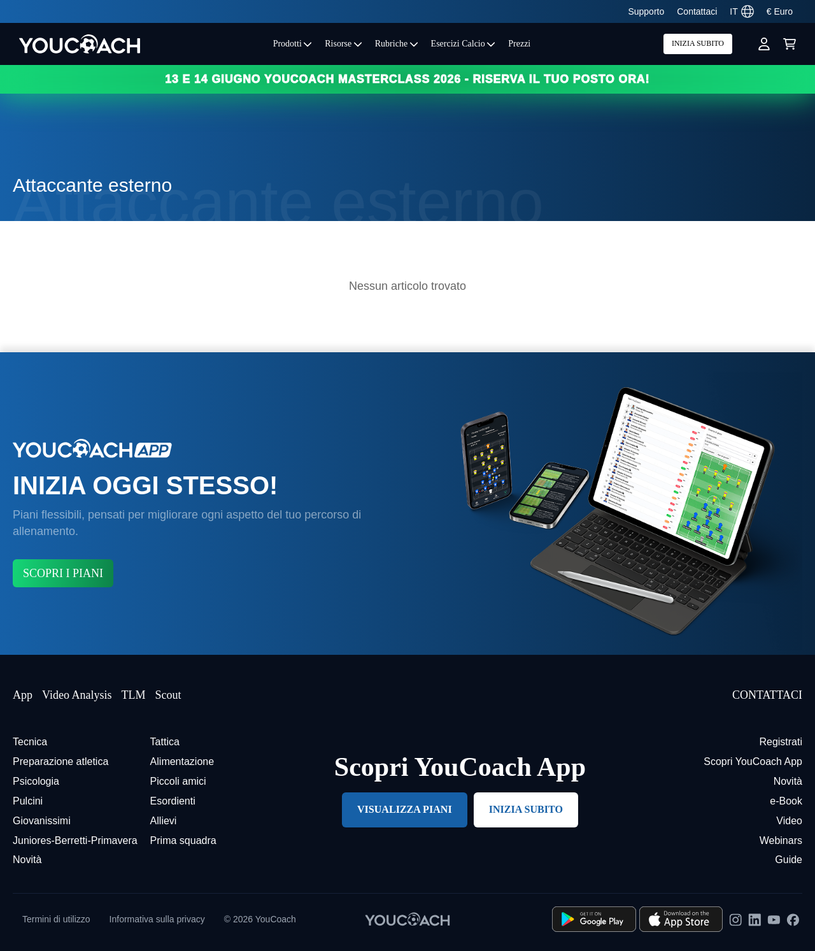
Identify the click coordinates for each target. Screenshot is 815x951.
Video (789, 820)
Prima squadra (183, 840)
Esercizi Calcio (463, 43)
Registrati (780, 741)
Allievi (163, 820)
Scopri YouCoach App (753, 761)
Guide (788, 859)
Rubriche (396, 43)
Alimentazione (182, 761)
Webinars (781, 840)
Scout (168, 695)
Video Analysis (76, 695)
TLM (133, 695)
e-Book (786, 801)
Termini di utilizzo (56, 919)
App (22, 695)
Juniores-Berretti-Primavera (75, 840)
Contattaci (697, 11)
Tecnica (30, 741)
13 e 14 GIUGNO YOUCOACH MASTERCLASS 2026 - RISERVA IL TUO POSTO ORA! (407, 79)
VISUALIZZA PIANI (404, 809)
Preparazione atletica (60, 761)
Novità (27, 859)
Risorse (343, 43)
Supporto (646, 11)
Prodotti (293, 43)
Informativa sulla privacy (157, 919)
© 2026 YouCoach (260, 919)
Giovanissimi (42, 820)
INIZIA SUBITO (698, 43)
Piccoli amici (178, 781)
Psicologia (36, 781)
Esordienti (172, 801)
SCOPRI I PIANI (63, 573)
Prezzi (519, 43)
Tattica (165, 741)
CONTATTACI (767, 695)
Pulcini (28, 801)
